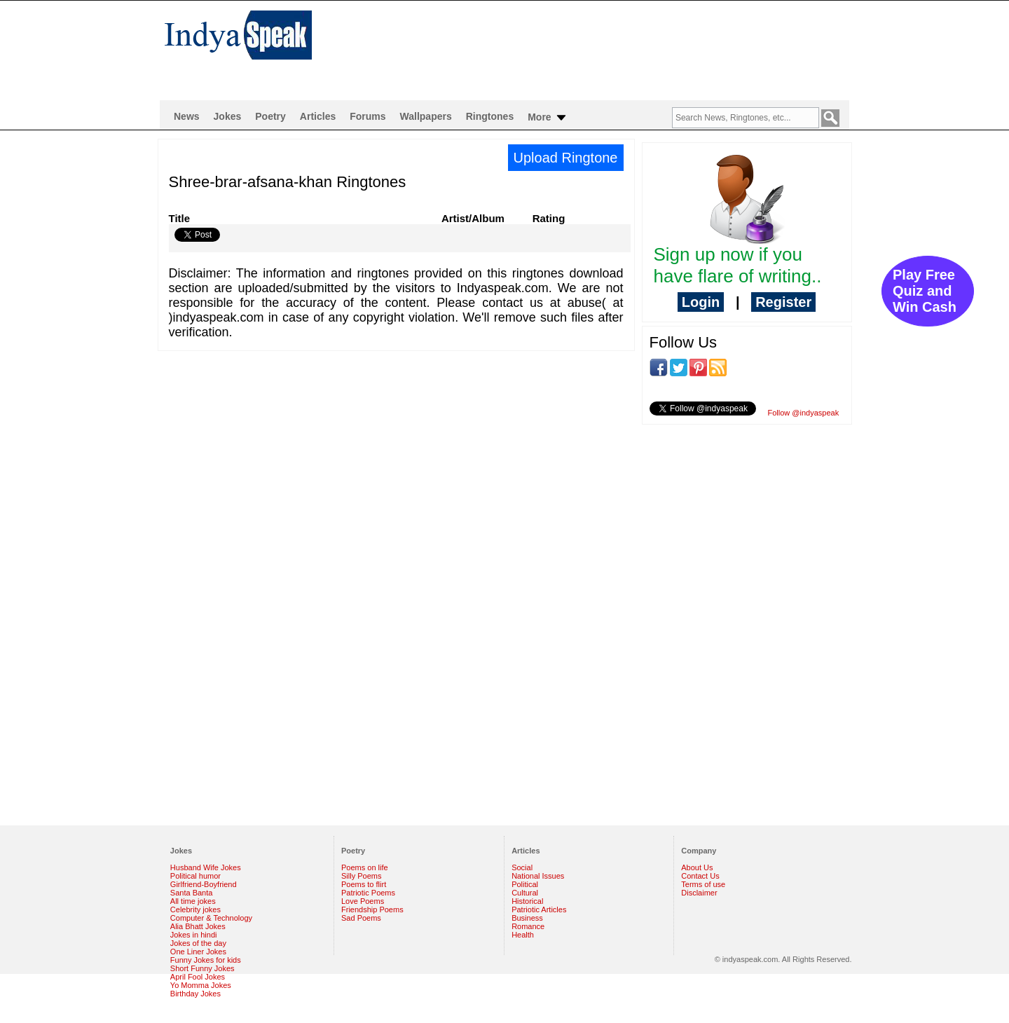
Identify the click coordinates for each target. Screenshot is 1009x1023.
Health (523, 935)
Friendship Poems (372, 909)
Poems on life (364, 867)
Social (522, 867)
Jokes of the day (198, 943)
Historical (527, 901)
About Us (697, 867)
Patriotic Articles (539, 909)
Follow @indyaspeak (803, 412)
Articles (318, 116)
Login (701, 302)
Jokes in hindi (193, 935)
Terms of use (703, 884)
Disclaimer (699, 892)
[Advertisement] (596, 46)
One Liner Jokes (198, 951)
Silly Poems (361, 876)
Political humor (195, 876)
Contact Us (700, 876)
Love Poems (362, 901)
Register (783, 302)
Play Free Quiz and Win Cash (924, 291)
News (187, 116)
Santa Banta (191, 892)
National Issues (538, 876)
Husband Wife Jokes (205, 867)
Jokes (228, 116)
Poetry (270, 116)
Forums (367, 116)
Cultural (525, 892)
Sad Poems (361, 918)
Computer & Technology (211, 918)
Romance (528, 926)
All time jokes (193, 901)
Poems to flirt (363, 884)
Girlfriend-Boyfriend (203, 884)
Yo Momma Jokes (200, 985)
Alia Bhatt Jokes (198, 926)
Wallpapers (426, 116)
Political (525, 884)
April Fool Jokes (197, 977)
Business (527, 918)
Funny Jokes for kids (205, 960)
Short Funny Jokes (202, 968)
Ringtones (490, 116)
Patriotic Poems (368, 892)
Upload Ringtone (566, 157)
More (548, 118)
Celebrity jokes (195, 909)
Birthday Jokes (195, 993)
